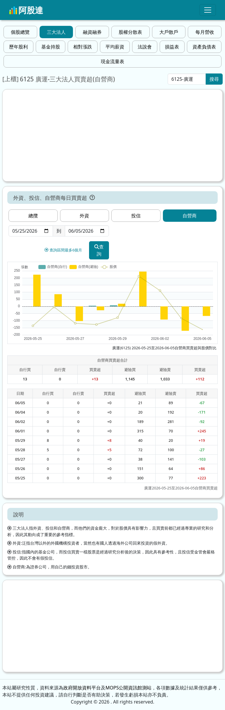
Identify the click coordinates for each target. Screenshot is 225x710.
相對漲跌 (82, 46)
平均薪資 (114, 46)
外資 (84, 215)
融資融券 (92, 32)
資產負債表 (204, 46)
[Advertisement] (112, 135)
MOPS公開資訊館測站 (128, 687)
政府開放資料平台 (82, 687)
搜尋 (214, 79)
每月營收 (204, 32)
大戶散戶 (168, 32)
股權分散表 (130, 32)
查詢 (99, 250)
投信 (136, 215)
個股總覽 (20, 32)
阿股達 (26, 10)
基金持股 (50, 46)
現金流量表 (112, 61)
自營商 (190, 215)
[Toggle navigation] (208, 10)
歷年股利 (18, 46)
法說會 (145, 46)
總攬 (33, 215)
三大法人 (56, 32)
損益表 (172, 46)
